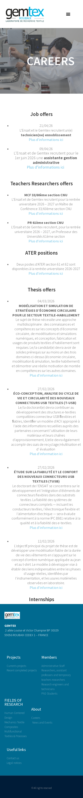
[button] (68, 14)
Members (49, 657)
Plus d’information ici (46, 375)
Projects (14, 657)
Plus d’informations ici (46, 139)
